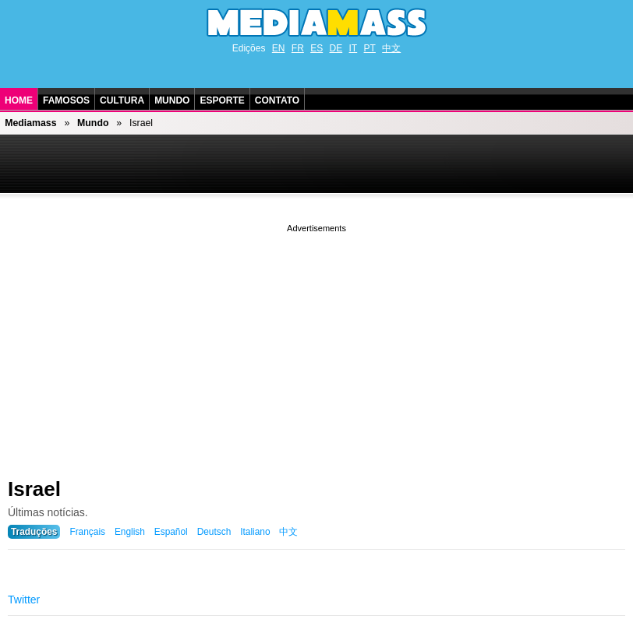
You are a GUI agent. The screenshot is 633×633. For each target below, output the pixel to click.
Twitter (24, 599)
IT (353, 48)
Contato (277, 100)
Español (171, 531)
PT (370, 48)
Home (19, 100)
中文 (391, 48)
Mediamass (30, 123)
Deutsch (214, 531)
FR (298, 48)
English (130, 531)
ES (316, 48)
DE (336, 48)
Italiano (255, 531)
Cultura (122, 100)
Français (87, 531)
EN (278, 48)
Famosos (66, 100)
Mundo (171, 100)
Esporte (222, 100)
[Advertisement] (316, 345)
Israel (34, 489)
